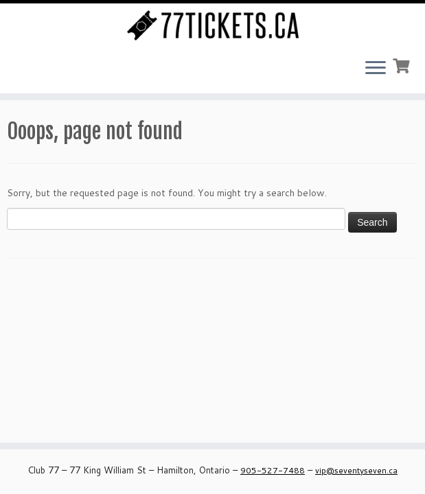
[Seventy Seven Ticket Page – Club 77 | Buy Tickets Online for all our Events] (212, 25)
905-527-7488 (272, 470)
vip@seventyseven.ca (356, 470)
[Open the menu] (375, 68)
